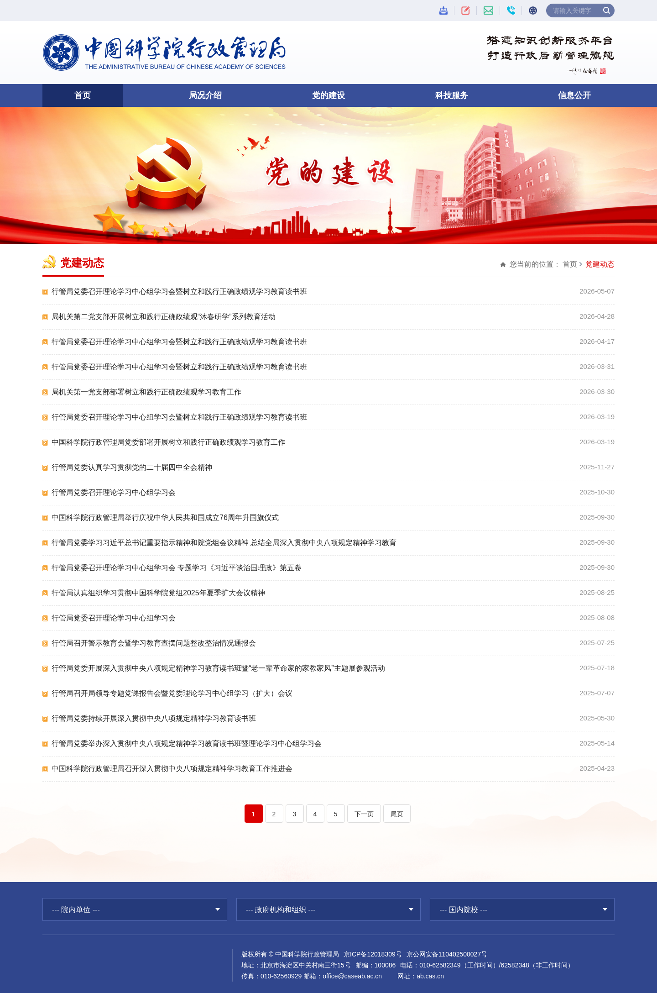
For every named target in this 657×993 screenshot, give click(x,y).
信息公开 (574, 95)
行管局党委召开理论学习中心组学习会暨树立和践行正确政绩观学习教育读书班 (179, 291)
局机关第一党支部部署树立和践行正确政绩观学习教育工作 (146, 392)
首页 (82, 95)
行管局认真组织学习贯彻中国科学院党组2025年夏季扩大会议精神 (158, 593)
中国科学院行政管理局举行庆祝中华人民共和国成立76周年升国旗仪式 (165, 517)
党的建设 (328, 95)
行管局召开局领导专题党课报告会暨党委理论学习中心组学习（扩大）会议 (172, 693)
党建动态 (600, 264)
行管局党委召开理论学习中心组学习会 (114, 492)
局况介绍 (205, 95)
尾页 (397, 814)
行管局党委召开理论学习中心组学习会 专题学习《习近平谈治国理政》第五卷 (177, 568)
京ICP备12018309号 (373, 954)
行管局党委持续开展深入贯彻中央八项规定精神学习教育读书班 (154, 718)
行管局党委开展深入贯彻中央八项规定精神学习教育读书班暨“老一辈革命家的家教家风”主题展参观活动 (218, 668)
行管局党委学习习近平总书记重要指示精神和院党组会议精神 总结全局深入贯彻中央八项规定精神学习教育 (224, 542)
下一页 (364, 814)
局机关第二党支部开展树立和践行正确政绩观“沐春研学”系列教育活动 (164, 316)
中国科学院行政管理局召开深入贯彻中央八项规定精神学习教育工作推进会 (172, 768)
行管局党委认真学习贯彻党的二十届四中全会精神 (132, 467)
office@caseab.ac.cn (352, 976)
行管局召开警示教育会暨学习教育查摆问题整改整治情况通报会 (154, 643)
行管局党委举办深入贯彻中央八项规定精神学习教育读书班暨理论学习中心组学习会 (187, 743)
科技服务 (451, 95)
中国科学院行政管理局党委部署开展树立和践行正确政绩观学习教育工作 (168, 442)
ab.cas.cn (430, 976)
